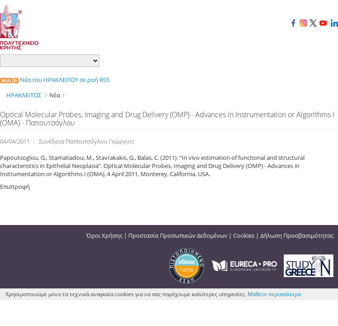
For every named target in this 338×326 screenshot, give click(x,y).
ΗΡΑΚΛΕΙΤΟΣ (23, 95)
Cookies (243, 235)
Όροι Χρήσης (104, 235)
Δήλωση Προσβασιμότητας (296, 235)
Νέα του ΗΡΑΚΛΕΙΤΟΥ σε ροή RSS (54, 80)
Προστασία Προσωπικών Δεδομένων (177, 235)
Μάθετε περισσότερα (274, 294)
